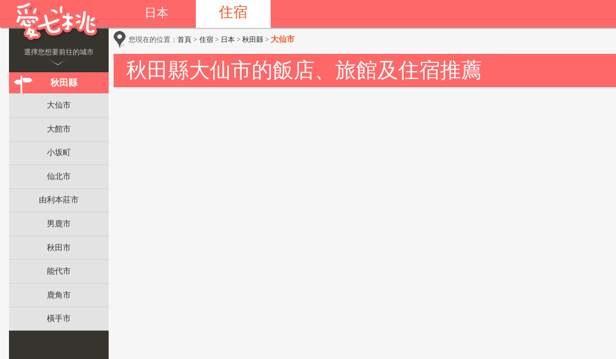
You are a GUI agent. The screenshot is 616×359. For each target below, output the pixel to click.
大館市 (59, 129)
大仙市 (59, 105)
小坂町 (59, 152)
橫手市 (59, 318)
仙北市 (59, 176)
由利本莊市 (59, 199)
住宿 (233, 12)
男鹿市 (59, 223)
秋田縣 (63, 83)
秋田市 (59, 247)
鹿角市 (59, 295)
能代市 (59, 271)
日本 (156, 12)
